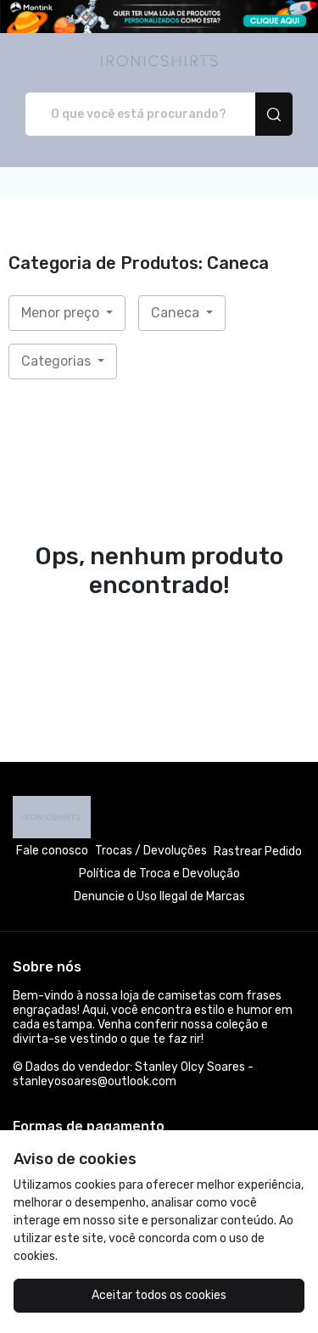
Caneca (177, 313)
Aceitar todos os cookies (159, 1295)
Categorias (57, 361)
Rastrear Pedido (258, 851)
